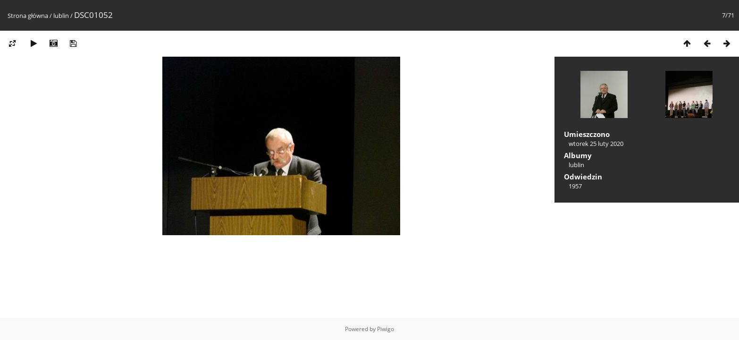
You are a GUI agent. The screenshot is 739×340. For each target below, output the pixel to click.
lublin (61, 15)
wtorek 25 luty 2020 (596, 143)
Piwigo (385, 329)
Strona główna (28, 15)
